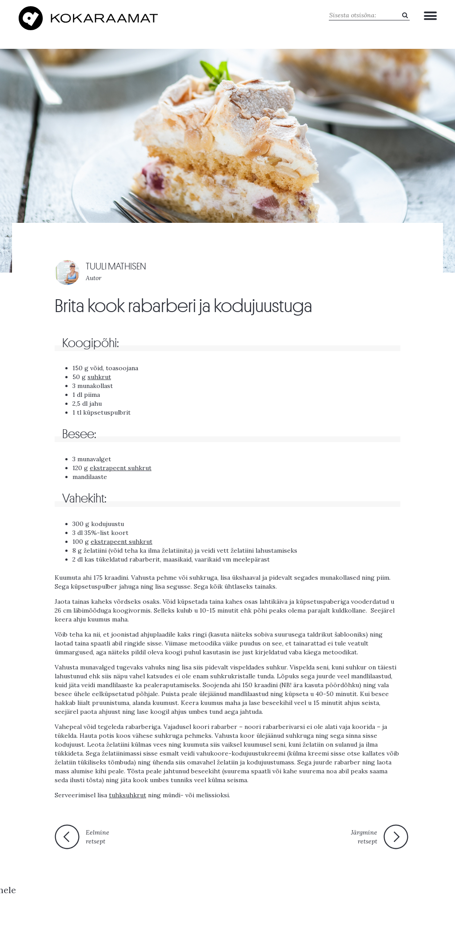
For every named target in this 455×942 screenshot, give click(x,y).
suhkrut (99, 375)
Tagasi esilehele (222, 838)
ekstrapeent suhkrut (121, 467)
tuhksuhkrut (127, 793)
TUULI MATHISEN (116, 265)
